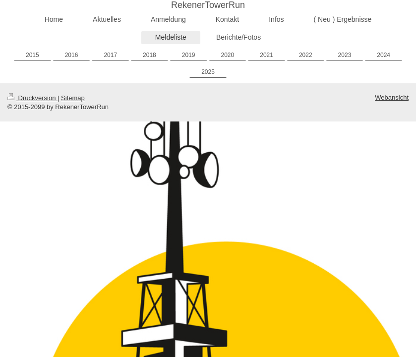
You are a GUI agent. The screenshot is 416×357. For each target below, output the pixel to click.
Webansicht (392, 97)
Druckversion (32, 98)
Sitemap (73, 98)
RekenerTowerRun (208, 5)
